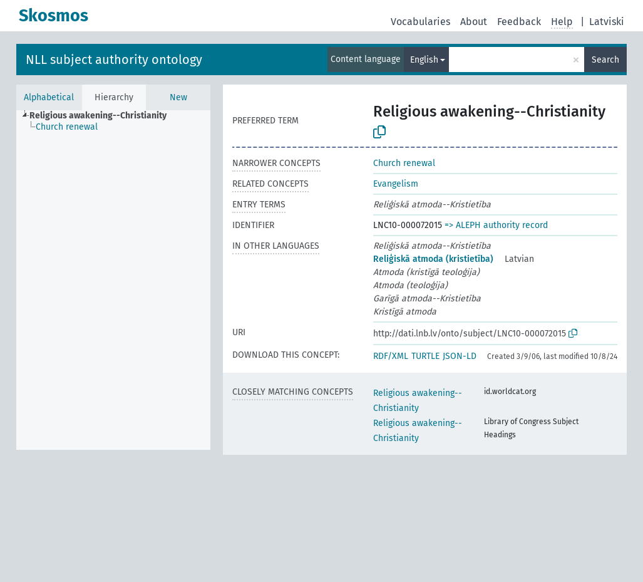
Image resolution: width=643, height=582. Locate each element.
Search (605, 60)
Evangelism (395, 184)
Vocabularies (420, 22)
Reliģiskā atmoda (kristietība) (433, 259)
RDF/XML (390, 356)
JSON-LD (459, 356)
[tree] (113, 280)
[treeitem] (103, 116)
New (178, 97)
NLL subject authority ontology (114, 59)
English (424, 60)
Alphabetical (49, 97)
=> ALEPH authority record (496, 225)
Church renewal (404, 163)
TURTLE (425, 356)
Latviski (606, 22)
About (473, 22)
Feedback (519, 22)
